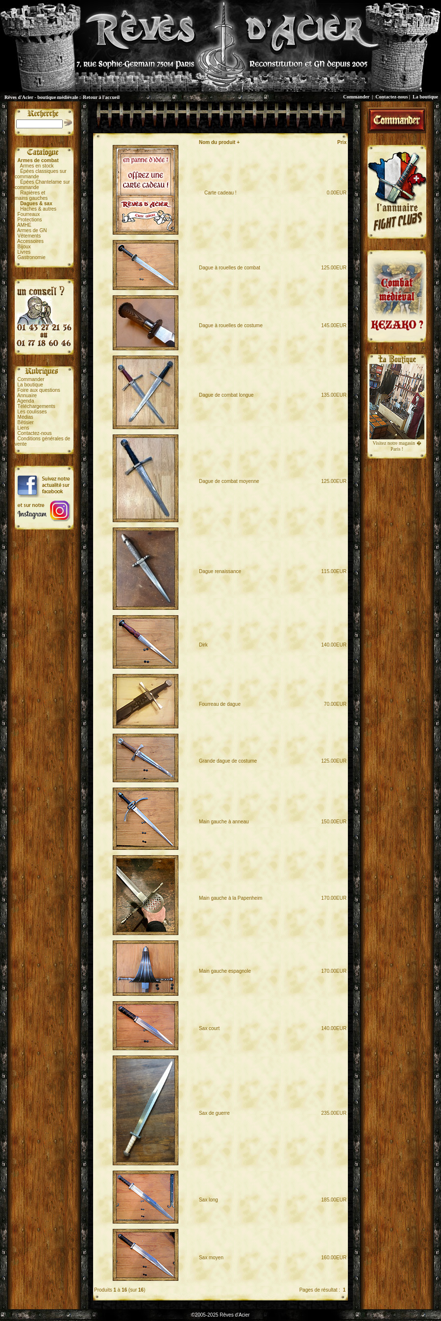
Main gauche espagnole (225, 971)
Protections (30, 219)
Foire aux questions (39, 390)
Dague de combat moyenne (229, 481)
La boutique (425, 96)
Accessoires (30, 241)
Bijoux (24, 246)
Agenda (25, 401)
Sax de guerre (214, 1113)
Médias (25, 417)
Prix (341, 142)
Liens (23, 428)
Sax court (209, 1028)
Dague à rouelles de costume (231, 325)
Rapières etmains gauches (31, 195)
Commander (356, 96)
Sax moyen (211, 1257)
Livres (24, 252)
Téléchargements (36, 406)
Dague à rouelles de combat (229, 267)
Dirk (203, 645)
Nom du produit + (219, 142)
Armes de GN (32, 230)
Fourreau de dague (220, 704)
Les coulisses (32, 411)
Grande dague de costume (228, 761)
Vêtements (29, 236)
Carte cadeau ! (218, 192)
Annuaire (27, 395)
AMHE (24, 225)
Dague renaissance (220, 571)
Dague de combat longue (226, 395)
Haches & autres (38, 209)
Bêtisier (26, 422)
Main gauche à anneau (224, 821)
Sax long (208, 1199)
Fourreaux (29, 214)
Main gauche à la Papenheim (231, 898)
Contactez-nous (391, 96)
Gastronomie (32, 257)
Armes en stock (37, 165)
